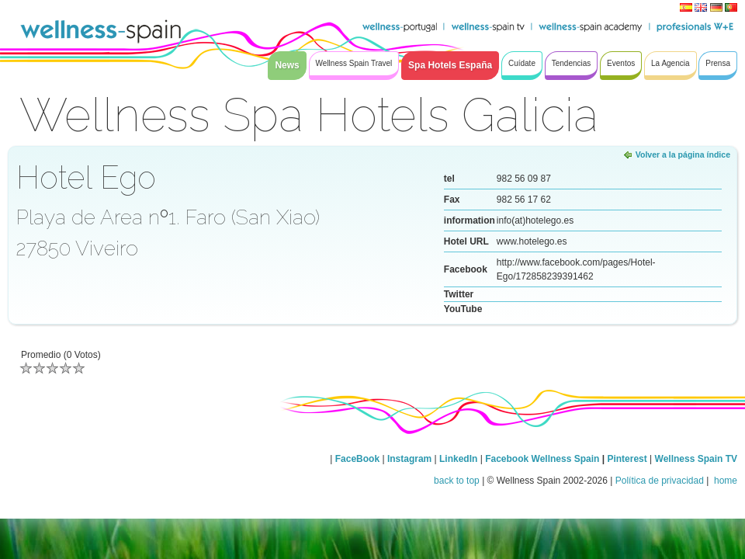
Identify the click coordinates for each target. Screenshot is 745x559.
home (724, 480)
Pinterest (628, 458)
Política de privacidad (659, 480)
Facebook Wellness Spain (542, 458)
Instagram (409, 458)
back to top (457, 480)
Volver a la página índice (683, 154)
